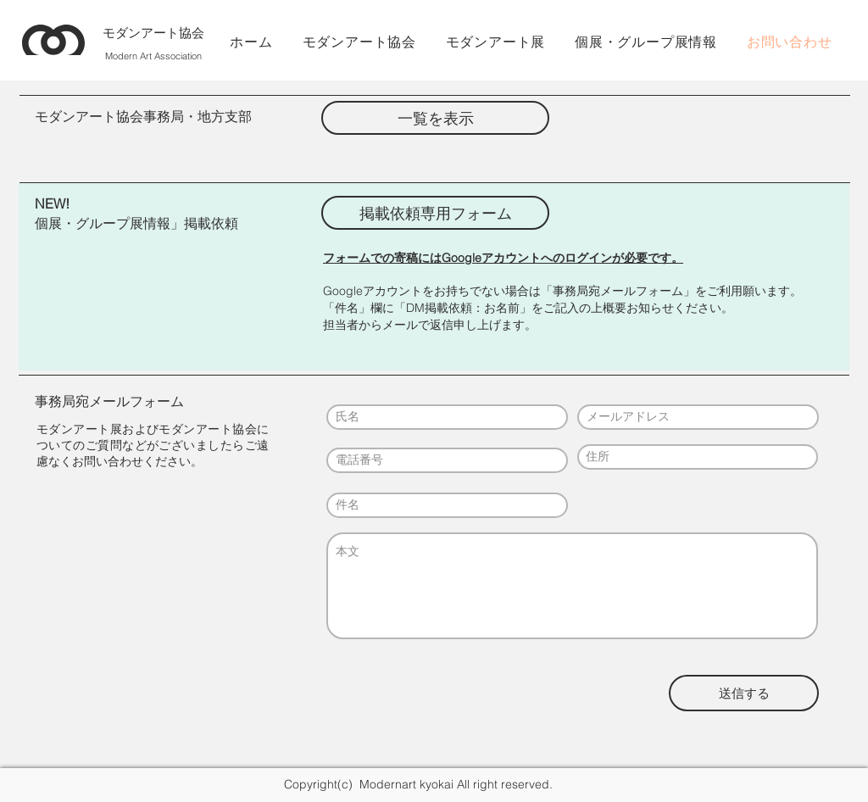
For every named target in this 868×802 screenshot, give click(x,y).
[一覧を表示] (435, 118)
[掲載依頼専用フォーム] (435, 213)
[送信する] (744, 693)
